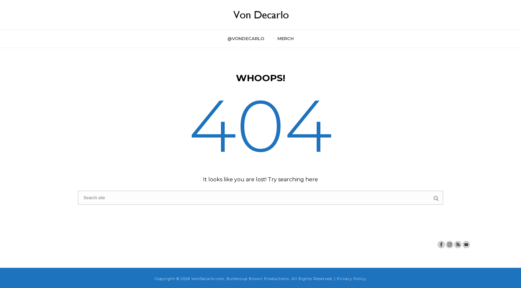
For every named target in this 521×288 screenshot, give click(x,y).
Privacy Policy (351, 278)
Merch (285, 38)
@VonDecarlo (245, 38)
